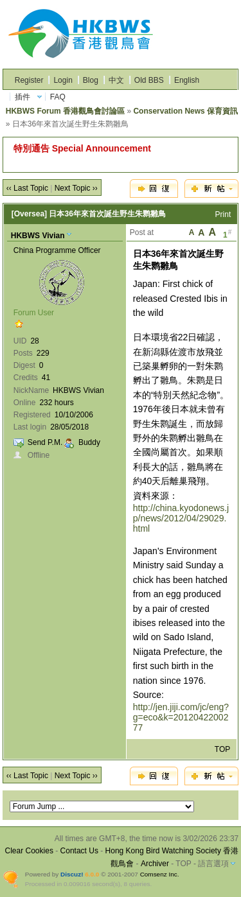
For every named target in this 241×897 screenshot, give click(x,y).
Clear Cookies (29, 850)
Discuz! (71, 874)
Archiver (155, 863)
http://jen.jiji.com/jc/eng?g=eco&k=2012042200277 (181, 717)
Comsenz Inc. (159, 874)
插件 (22, 96)
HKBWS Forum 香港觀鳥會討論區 (65, 111)
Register (29, 80)
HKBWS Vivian (38, 235)
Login (62, 80)
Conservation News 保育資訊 (185, 111)
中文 (116, 80)
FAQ (58, 96)
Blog (90, 80)
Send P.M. (45, 442)
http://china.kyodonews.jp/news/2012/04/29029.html (181, 518)
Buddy (89, 442)
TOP (222, 749)
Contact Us (79, 850)
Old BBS (149, 80)
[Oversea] (29, 213)
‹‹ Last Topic (27, 188)
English (186, 80)
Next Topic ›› (76, 188)
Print (223, 214)
